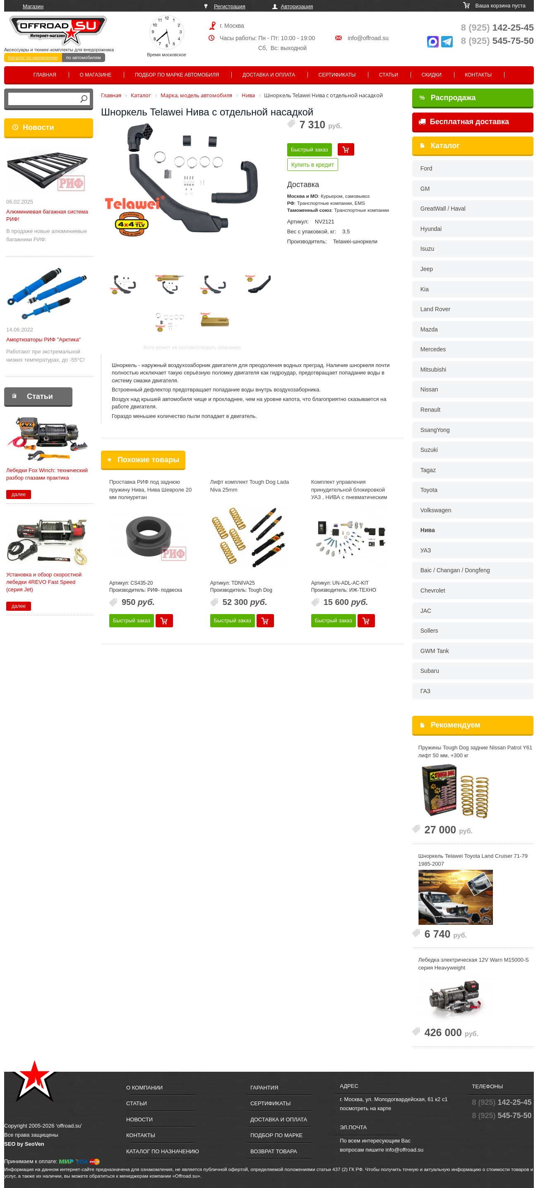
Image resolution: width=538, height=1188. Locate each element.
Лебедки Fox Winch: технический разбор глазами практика (47, 474)
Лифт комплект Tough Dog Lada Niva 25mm (249, 486)
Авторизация (297, 6)
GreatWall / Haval (443, 208)
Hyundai (431, 229)
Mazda (429, 329)
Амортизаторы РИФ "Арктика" (43, 339)
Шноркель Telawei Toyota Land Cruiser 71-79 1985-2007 (473, 860)
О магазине (96, 75)
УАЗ (425, 550)
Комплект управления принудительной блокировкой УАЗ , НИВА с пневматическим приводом (349, 493)
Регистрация (229, 6)
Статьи (388, 75)
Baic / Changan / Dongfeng (455, 570)
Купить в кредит (312, 164)
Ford (426, 168)
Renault (430, 409)
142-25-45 (497, 27)
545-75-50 (497, 41)
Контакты (478, 75)
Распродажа (448, 98)
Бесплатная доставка (463, 122)
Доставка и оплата (269, 75)
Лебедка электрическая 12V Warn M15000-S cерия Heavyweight (473, 964)
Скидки (432, 75)
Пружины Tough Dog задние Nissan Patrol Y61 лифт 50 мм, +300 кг (475, 751)
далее (19, 494)
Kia (424, 289)
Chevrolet (432, 590)
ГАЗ (425, 691)
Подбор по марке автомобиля (177, 75)
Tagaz (428, 470)
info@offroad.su (368, 38)
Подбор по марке (276, 1135)
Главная (45, 75)
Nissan (429, 389)
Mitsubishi (433, 369)
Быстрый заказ (309, 149)
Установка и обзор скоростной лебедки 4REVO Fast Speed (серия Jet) (44, 582)
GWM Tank (434, 651)
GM (425, 188)
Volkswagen (436, 510)
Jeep (426, 269)
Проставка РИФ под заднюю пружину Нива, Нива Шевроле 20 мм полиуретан (150, 489)
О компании (144, 1088)
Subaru (429, 670)
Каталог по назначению (33, 57)
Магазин (33, 6)
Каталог (445, 146)
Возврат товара (273, 1151)
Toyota (428, 490)
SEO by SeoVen (24, 1144)
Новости (38, 127)
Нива (427, 530)
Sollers (429, 630)
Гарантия (264, 1088)
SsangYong (435, 430)
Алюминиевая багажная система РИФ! (47, 215)
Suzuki (429, 449)
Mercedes (433, 349)
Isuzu (427, 248)
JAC (425, 610)
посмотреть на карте (365, 1108)
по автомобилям (83, 57)
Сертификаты (337, 75)
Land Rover (435, 309)
